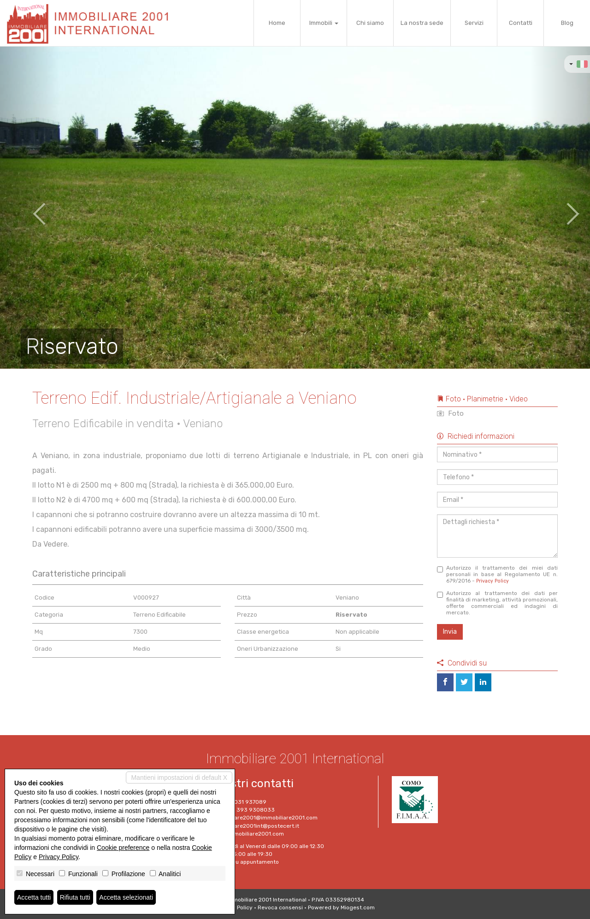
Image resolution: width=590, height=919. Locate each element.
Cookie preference (123, 847)
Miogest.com (358, 907)
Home (277, 22)
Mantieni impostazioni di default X (179, 777)
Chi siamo (370, 22)
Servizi (474, 22)
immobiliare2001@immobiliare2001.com (265, 817)
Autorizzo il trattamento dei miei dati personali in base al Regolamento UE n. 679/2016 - (497, 574)
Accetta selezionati (126, 897)
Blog (567, 22)
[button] (29, 207)
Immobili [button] (323, 22)
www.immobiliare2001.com (248, 834)
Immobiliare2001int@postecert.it (255, 826)
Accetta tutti (34, 897)
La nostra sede (422, 22)
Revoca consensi (280, 907)
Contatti (520, 22)
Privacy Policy (492, 581)
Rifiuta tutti (75, 897)
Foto (450, 413)
